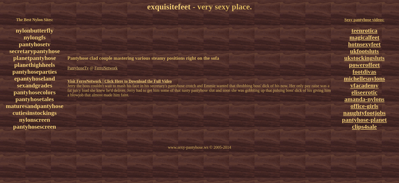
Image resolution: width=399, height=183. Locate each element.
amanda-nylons (364, 99)
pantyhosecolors (34, 92)
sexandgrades (34, 85)
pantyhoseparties (34, 71)
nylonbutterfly (34, 30)
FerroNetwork (106, 68)
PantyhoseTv (78, 68)
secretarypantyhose (34, 51)
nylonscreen (34, 119)
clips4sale (364, 126)
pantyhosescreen (34, 126)
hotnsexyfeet (364, 44)
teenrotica (364, 30)
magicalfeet (364, 37)
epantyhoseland (34, 78)
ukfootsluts (364, 51)
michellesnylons (364, 78)
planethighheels (34, 65)
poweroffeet (364, 65)
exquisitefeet (169, 6)
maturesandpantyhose (34, 106)
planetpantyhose (34, 58)
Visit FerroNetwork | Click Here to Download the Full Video (119, 81)
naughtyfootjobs (364, 113)
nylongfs (35, 37)
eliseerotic (364, 92)
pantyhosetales (35, 99)
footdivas (364, 71)
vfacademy (364, 85)
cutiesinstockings (34, 113)
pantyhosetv (34, 44)
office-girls (364, 106)
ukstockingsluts (364, 58)
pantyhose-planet (364, 119)
